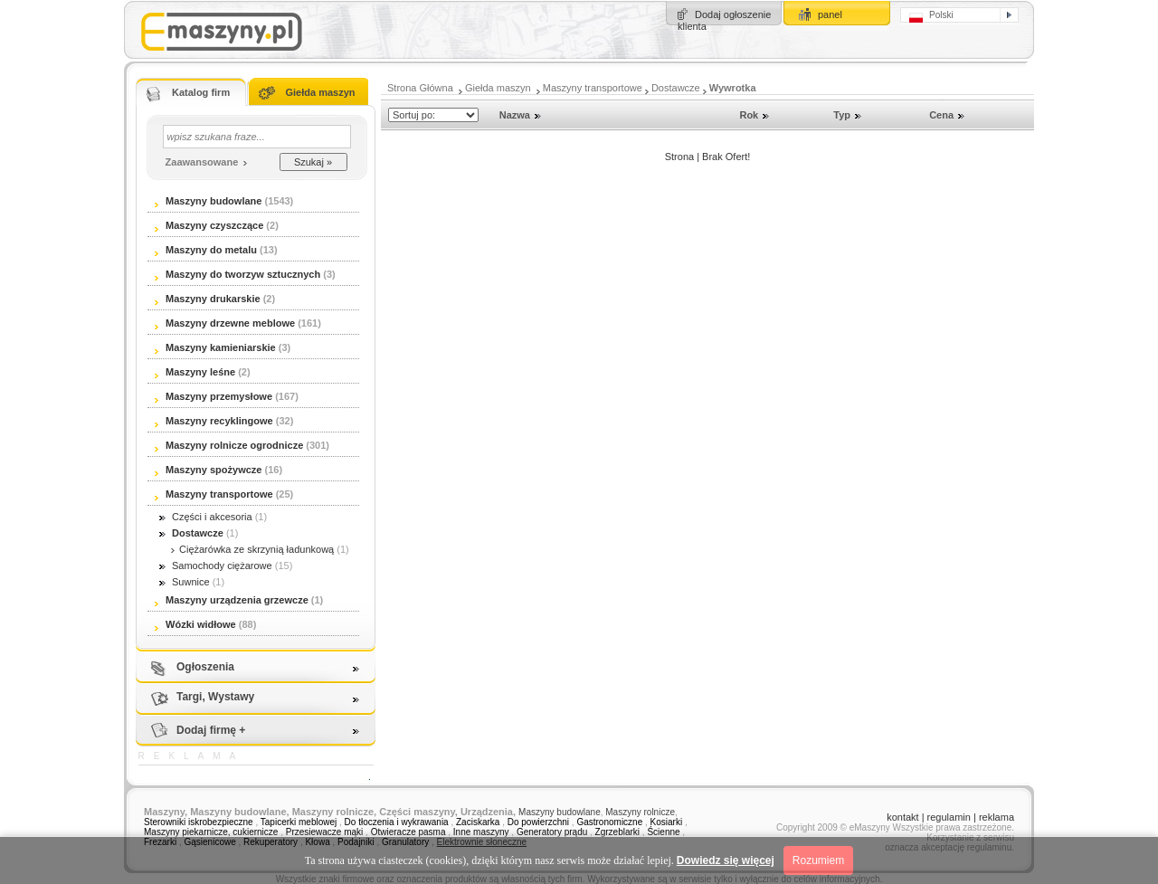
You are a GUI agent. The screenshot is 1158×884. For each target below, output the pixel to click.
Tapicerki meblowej (299, 822)
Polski (931, 16)
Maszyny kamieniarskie (215, 347)
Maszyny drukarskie (208, 298)
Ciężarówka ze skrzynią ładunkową (251, 549)
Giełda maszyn (320, 92)
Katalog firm (201, 92)
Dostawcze (675, 87)
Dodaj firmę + (210, 730)
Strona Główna (420, 87)
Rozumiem (818, 860)
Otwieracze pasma (408, 832)
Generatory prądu (553, 832)
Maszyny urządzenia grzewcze (231, 599)
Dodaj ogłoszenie (733, 14)
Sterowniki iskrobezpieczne (198, 822)
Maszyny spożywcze (208, 469)
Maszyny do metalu (206, 249)
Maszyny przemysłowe (213, 396)
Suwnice (184, 581)
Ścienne (663, 832)
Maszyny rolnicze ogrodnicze (229, 445)
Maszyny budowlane (208, 200)
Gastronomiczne (609, 822)
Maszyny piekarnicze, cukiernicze (211, 832)
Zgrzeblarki (617, 832)
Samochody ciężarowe (215, 565)
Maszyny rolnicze (640, 812)
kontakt (902, 817)
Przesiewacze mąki (325, 832)
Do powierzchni (538, 822)
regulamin (949, 817)
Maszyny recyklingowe (214, 420)
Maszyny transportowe (592, 87)
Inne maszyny (481, 832)
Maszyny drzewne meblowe (225, 323)
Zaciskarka (477, 822)
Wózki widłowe (195, 624)
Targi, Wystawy (215, 696)
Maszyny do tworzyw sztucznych (239, 274)
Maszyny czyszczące (210, 225)
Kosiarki (666, 822)
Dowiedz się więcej (725, 860)
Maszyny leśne (195, 371)
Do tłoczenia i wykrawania (398, 822)
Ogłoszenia (205, 667)
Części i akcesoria (205, 516)
